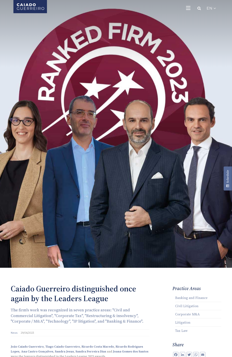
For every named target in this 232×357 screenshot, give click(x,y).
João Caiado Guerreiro (27, 346)
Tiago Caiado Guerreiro (62, 346)
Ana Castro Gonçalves (37, 351)
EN (211, 8)
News (14, 332)
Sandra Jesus (64, 351)
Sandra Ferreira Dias (90, 351)
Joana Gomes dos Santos (130, 351)
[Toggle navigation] (188, 8)
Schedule (227, 178)
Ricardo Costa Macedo (98, 346)
